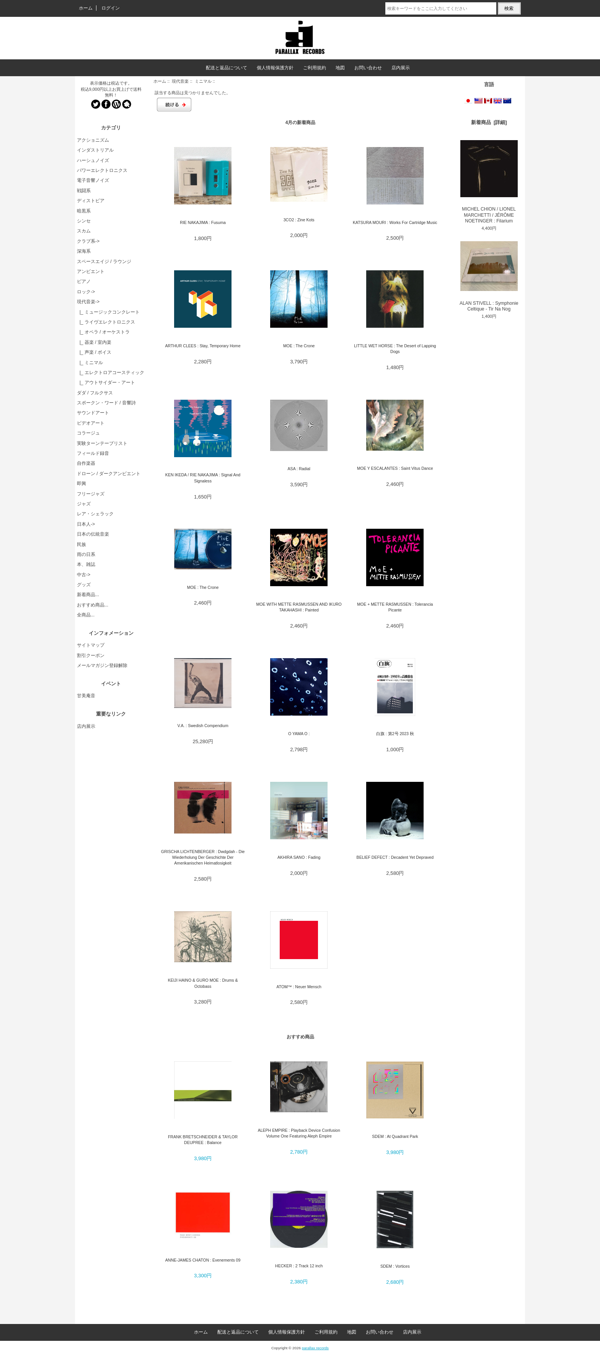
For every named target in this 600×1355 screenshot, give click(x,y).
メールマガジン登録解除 (102, 665)
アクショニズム (93, 140)
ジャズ (84, 504)
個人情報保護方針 (275, 67)
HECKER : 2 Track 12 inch (299, 1265)
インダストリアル (95, 150)
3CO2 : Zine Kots (299, 219)
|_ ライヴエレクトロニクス (106, 322)
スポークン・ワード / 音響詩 (106, 402)
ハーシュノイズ (93, 160)
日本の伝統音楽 (93, 534)
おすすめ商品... (92, 605)
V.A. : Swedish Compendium (202, 725)
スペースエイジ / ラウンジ (104, 261)
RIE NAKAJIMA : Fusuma (203, 222)
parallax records (315, 1348)
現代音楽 (180, 81)
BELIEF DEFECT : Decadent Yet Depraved (395, 857)
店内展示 (400, 67)
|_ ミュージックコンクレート (108, 312)
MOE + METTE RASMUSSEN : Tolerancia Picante (395, 607)
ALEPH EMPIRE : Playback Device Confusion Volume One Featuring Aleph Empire (299, 1133)
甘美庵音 (86, 695)
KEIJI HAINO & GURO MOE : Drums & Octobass (203, 983)
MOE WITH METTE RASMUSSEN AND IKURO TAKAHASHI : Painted (299, 607)
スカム (84, 231)
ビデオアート (90, 423)
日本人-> (86, 524)
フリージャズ (90, 494)
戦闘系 (84, 190)
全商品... (86, 615)
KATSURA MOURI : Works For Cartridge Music (395, 222)
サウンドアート (93, 412)
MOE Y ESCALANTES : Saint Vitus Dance (395, 468)
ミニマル (203, 81)
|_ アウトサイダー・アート (106, 382)
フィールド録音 (93, 453)
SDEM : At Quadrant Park (395, 1136)
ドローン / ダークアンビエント (108, 473)
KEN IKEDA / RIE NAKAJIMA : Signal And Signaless (202, 477)
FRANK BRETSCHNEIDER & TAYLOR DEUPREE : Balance (203, 1139)
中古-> (83, 574)
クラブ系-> (88, 241)
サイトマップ (90, 645)
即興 (81, 483)
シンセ (84, 221)
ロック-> (86, 291)
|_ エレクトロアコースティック (110, 372)
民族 (81, 544)
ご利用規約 (314, 67)
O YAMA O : (299, 733)
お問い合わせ (368, 67)
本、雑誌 (86, 564)
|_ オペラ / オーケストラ (103, 332)
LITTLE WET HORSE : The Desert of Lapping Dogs (395, 348)
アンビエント (90, 271)
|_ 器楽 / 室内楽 (94, 342)
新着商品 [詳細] (489, 122)
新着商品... (88, 594)
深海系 (84, 251)
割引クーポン (90, 655)
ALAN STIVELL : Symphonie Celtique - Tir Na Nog (489, 276)
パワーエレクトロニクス (102, 170)
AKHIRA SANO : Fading (299, 857)
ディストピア (90, 200)
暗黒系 (84, 211)
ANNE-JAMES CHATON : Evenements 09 (203, 1260)
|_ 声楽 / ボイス (94, 352)
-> (88, 301)
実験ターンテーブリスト (102, 443)
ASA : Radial (299, 468)
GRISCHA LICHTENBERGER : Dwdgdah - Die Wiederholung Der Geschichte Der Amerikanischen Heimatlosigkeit (203, 857)
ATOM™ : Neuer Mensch (298, 986)
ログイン (110, 8)
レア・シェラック (95, 514)
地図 (340, 67)
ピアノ (84, 281)
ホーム (86, 8)
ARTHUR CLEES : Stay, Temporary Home (203, 345)
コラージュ (88, 433)
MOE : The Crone (299, 345)
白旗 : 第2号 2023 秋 (395, 733)
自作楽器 (86, 463)
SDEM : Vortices (395, 1266)
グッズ (84, 584)
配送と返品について (226, 67)
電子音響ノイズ (93, 180)
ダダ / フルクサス (95, 393)
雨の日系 (86, 554)
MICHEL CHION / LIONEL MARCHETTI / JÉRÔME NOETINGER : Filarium (489, 182)
